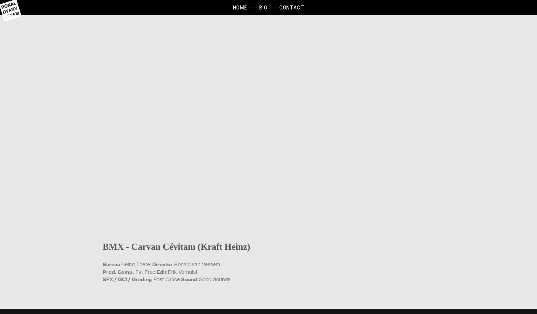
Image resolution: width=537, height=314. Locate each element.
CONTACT (291, 7)
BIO (263, 7)
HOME (240, 7)
